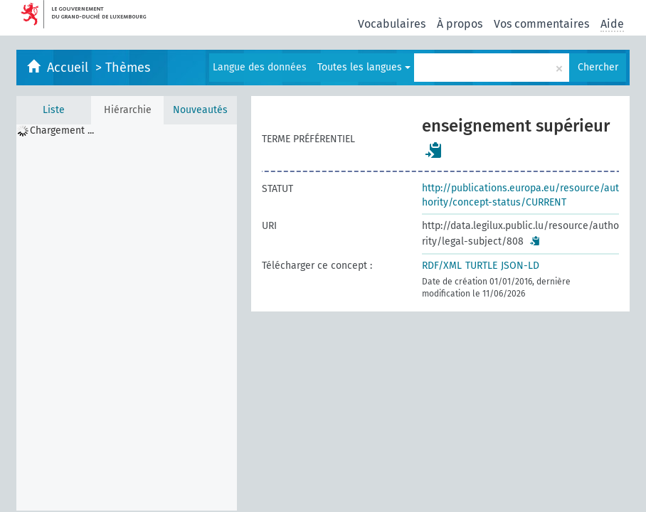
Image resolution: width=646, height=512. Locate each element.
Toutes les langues (364, 67)
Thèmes (127, 67)
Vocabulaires (391, 24)
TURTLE (481, 266)
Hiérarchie (128, 110)
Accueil (69, 67)
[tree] (126, 317)
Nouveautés (200, 110)
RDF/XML (442, 266)
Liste (54, 110)
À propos (459, 24)
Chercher (598, 67)
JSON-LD (520, 266)
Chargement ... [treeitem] (62, 130)
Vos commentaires (541, 24)
